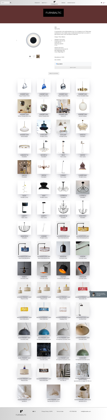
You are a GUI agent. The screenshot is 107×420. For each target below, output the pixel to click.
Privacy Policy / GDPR (47, 411)
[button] (104, 2)
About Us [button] (44, 2)
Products (37, 2)
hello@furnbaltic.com (86, 411)
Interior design (71, 2)
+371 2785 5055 (72, 411)
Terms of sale (60, 411)
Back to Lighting (54, 73)
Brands (63, 2)
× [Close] (90, 292)
